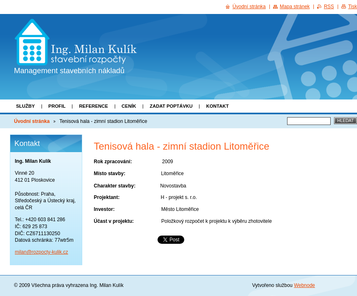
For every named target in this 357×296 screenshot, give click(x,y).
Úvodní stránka (32, 121)
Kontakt (217, 106)
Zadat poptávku (171, 106)
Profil (57, 106)
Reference (93, 106)
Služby (25, 106)
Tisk (352, 6)
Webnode (304, 285)
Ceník (129, 106)
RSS (329, 6)
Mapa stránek (295, 6)
